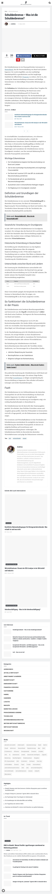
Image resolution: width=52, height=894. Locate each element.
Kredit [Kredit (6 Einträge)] (23, 755)
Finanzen (26, 77)
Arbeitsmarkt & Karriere (12, 676)
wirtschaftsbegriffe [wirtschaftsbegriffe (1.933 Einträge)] (36, 768)
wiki (10, 438)
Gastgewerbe (8, 691)
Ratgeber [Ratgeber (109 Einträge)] (36, 758)
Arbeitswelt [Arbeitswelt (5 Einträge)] (21, 745)
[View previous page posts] (24, 131)
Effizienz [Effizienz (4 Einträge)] (16, 751)
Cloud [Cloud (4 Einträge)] (6, 748)
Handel (6, 695)
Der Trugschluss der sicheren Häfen (14, 804)
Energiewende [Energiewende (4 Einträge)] (25, 751)
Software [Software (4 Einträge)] (31, 761)
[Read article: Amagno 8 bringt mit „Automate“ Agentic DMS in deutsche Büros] (7, 883)
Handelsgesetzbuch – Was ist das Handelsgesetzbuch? (27, 630)
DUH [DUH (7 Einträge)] (43, 748)
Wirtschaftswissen (13, 11)
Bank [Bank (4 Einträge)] (39, 745)
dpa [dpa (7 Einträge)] (39, 748)
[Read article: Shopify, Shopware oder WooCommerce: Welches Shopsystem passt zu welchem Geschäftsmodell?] (7, 876)
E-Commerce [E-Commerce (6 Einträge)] (8, 751)
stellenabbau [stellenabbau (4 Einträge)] (8, 764)
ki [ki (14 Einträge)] (9, 755)
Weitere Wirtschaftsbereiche (14, 723)
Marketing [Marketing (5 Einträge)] (7, 758)
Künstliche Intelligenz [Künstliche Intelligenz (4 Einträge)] (34, 755)
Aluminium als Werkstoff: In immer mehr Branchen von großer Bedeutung (24, 807)
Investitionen (17, 378)
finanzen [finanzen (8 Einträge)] (33, 751)
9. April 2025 (8, 612)
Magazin (8, 523)
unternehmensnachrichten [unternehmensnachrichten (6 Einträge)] (12, 768)
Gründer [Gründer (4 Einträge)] (41, 751)
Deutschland (9, 70)
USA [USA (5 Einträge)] (23, 768)
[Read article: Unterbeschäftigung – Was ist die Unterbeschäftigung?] (26, 592)
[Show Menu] (2, 3)
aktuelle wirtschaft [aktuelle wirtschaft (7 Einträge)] (10, 745)
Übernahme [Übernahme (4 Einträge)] (8, 774)
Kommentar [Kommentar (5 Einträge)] (16, 755)
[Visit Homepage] (26, 3)
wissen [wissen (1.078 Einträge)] (30, 771)
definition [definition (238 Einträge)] (13, 748)
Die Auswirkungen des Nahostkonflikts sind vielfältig (18, 800)
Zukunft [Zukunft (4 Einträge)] (37, 771)
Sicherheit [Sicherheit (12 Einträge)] (24, 761)
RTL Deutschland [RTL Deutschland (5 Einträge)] (9, 761)
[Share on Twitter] (39, 56)
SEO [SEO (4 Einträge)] (18, 761)
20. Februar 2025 (19, 127)
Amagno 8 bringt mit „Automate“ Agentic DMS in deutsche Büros (22, 794)
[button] (3, 890)
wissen (24, 438)
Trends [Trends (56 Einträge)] (29, 764)
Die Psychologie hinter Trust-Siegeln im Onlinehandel (18, 797)
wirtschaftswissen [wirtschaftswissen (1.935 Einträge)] (21, 771)
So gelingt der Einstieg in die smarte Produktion (25, 867)
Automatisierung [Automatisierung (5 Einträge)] (31, 745)
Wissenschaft (9, 731)
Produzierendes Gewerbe (12, 713)
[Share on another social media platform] (23, 60)
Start (6, 11)
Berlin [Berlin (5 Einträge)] (45, 745)
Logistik (7, 702)
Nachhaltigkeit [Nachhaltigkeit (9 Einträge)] (17, 758)
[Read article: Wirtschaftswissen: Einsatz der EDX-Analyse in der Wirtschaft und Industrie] (9, 125)
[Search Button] (50, 3)
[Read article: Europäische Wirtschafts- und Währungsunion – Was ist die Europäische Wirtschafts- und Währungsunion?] (7, 647)
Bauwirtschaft (9, 680)
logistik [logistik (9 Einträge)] (44, 755)
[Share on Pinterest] (18, 60)
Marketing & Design (10, 709)
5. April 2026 (14, 850)
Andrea (13, 24)
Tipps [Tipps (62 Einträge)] (22, 764)
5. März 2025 (21, 24)
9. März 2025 (18, 119)
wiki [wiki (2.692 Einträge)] (27, 768)
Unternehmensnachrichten (13, 720)
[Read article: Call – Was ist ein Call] (7, 654)
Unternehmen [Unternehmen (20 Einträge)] (36, 764)
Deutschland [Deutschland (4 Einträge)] (21, 748)
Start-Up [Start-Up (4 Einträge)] (39, 761)
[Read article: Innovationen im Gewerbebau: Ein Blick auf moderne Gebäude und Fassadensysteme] (7, 862)
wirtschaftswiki (17, 438)
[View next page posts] (27, 131)
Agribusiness (8, 669)
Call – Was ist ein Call (18, 652)
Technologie (8, 716)
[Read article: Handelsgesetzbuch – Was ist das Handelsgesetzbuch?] (7, 631)
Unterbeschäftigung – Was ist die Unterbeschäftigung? (22, 610)
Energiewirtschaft (10, 684)
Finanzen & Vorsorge (11, 687)
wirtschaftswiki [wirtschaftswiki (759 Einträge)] (9, 771)
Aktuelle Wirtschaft (11, 673)
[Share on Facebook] (23, 56)
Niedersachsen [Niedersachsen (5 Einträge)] (27, 758)
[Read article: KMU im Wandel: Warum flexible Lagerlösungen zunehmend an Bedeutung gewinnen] (26, 832)
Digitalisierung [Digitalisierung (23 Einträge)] (31, 748)
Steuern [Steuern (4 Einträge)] (16, 764)
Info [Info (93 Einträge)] (6, 755)
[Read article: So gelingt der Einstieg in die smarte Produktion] (7, 869)
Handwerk (7, 698)
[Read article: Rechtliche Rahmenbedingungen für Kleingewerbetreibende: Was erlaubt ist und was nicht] (9, 117)
